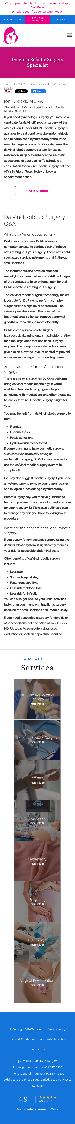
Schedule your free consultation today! (37, 11)
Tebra (54, 1109)
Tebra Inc (36, 1029)
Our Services (38, 84)
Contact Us (37, 1049)
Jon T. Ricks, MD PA (14, 84)
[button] (37, 19)
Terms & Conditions (22, 1039)
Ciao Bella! (38, 7)
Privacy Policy (56, 1029)
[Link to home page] (32, 35)
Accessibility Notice (53, 1039)
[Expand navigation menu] (69, 35)
